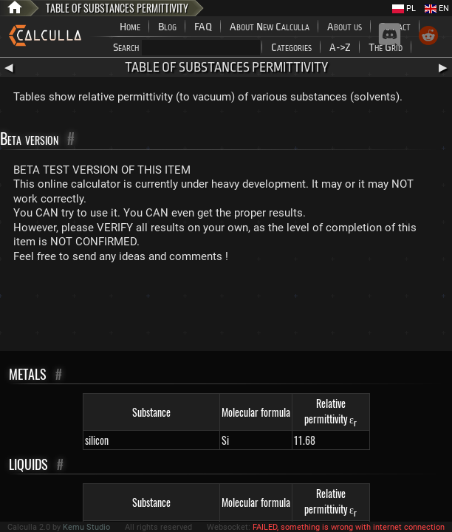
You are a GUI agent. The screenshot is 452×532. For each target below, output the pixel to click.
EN (437, 8)
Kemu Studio (86, 527)
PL (404, 8)
